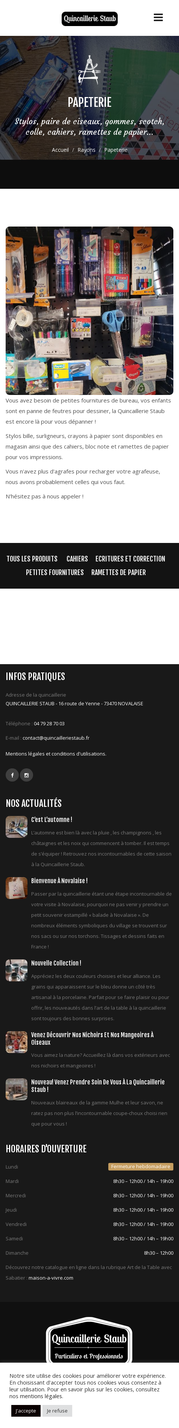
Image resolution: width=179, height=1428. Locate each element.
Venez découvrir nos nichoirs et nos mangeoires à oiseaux (92, 1038)
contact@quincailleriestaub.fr (56, 737)
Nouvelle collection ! (56, 963)
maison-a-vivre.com (51, 1277)
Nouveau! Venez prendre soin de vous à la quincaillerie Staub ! (98, 1085)
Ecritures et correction (130, 559)
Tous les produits (32, 559)
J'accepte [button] (26, 1410)
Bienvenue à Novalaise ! (59, 881)
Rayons (86, 149)
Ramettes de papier (118, 572)
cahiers (77, 559)
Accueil (60, 149)
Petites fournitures (55, 572)
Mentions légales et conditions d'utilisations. (56, 753)
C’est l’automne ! (51, 819)
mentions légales (41, 1396)
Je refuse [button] (57, 1410)
